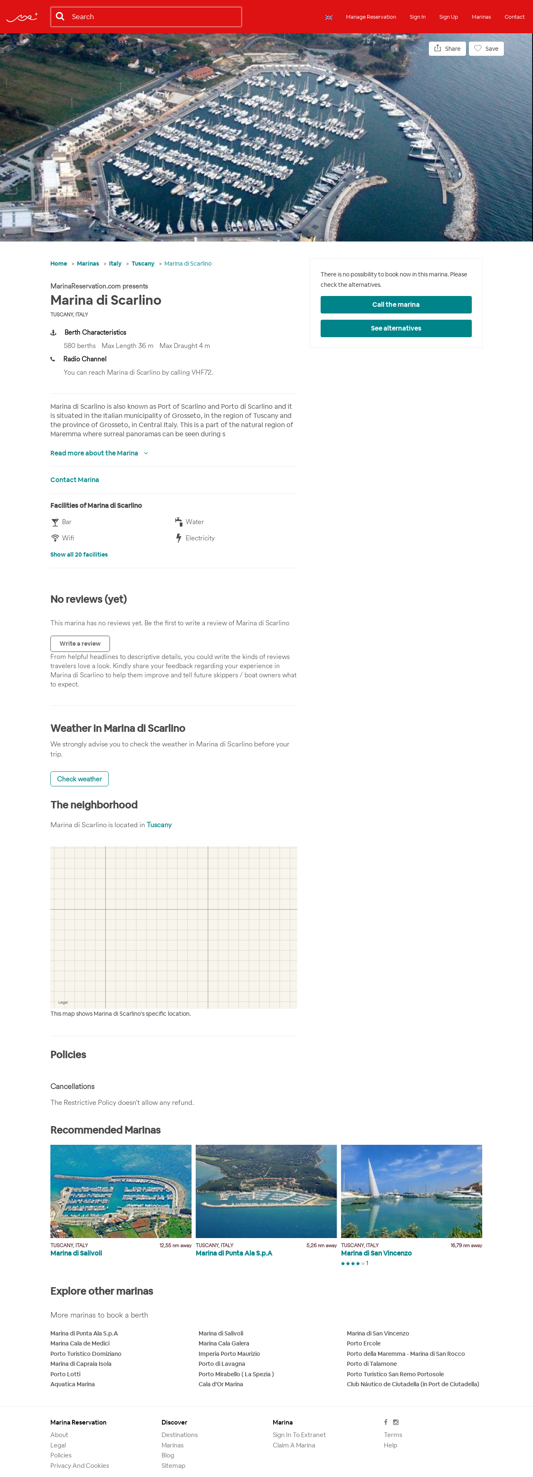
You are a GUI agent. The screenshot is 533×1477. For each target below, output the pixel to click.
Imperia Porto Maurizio (229, 1354)
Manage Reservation (371, 16)
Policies (61, 1455)
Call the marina (396, 304)
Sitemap (173, 1466)
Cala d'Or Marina (221, 1384)
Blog (168, 1455)
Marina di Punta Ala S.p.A (84, 1333)
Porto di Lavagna (222, 1364)
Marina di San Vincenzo (378, 1333)
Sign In (418, 16)
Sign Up (448, 16)
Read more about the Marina (94, 453)
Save (486, 48)
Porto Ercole (364, 1343)
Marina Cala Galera (224, 1343)
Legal (58, 1445)
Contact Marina (74, 479)
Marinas (481, 16)
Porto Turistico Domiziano (86, 1354)
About (59, 1435)
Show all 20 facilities (79, 554)
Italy (115, 263)
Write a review (80, 643)
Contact (515, 16)
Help (390, 1445)
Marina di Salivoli (221, 1333)
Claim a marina (294, 1445)
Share (447, 48)
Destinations (180, 1435)
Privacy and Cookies (79, 1466)
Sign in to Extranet (299, 1435)
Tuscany (143, 263)
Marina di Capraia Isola (81, 1364)
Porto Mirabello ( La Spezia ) (236, 1374)
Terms (393, 1435)
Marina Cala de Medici (80, 1343)
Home (58, 263)
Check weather (79, 779)
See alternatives (396, 328)
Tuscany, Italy (69, 314)
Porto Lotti (65, 1374)
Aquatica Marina (72, 1384)
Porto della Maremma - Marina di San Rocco (406, 1354)
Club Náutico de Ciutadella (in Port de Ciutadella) (413, 1384)
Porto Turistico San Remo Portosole (395, 1374)
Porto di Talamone (372, 1364)
